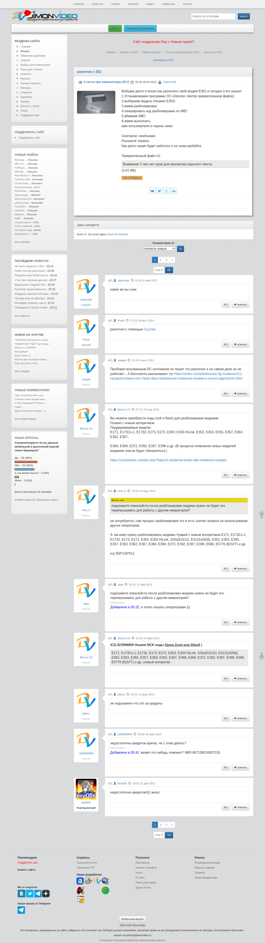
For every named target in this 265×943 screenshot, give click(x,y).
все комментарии (25, 418)
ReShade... (20, 160)
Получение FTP (86, 867)
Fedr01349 (169, 82)
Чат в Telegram (132, 177)
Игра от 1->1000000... (26, 347)
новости (41, 261)
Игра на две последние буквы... (31, 359)
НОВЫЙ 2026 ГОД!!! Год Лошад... (32, 344)
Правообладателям (206, 877)
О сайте (140, 877)
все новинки (22, 241)
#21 (110, 280)
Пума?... (19, 407)
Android (133, 4)
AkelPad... (20, 214)
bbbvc (86, 713)
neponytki (86, 299)
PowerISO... (21, 206)
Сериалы (26, 92)
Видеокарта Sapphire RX (30, 284)
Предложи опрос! (47, 499)
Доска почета (143, 887)
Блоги (139, 872)
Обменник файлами (33, 55)
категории (159, 60)
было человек (118, 234)
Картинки (26, 97)
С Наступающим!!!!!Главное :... (31, 403)
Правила (200, 872)
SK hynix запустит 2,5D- (29, 266)
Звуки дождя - (22, 195)
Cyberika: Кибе (22, 179)
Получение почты (87, 862)
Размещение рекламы (207, 862)
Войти (115, 28)
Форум (187, 4)
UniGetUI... (20, 210)
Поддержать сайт (29, 132)
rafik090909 (86, 753)
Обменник (168, 4)
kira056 (86, 802)
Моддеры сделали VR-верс (32, 293)
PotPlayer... (20, 168)
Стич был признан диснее (31, 280)
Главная (79, 4)
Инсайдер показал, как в (30, 302)
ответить (240, 304)
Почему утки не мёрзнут (30, 298)
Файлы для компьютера (35, 64)
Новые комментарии (32, 390)
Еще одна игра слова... (27, 363)
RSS (171, 60)
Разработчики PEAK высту (31, 275)
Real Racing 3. (22, 175)
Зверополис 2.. (22, 234)
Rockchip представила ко (30, 289)
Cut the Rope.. (22, 183)
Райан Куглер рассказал (30, 270)
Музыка (25, 78)
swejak (86, 379)
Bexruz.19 (86, 428)
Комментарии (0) (25, 499)
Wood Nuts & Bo (23, 199)
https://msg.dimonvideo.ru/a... (30, 395)
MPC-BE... (20, 171)
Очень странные (23, 226)
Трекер (115, 4)
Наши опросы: (27, 437)
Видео (150, 4)
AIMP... (18, 218)
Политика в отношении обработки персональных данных (132, 940)
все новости (22, 315)
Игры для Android (31, 69)
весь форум (22, 371)
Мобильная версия (132, 919)
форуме (37, 334)
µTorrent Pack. (22, 203)
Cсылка (150, 329)
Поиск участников (146, 882)
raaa (86, 603)
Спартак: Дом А (23, 222)
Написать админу (205, 867)
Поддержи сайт (30, 115)
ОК (169, 270)
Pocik (86, 339)
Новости (97, 4)
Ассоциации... (22, 351)
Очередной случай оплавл (31, 307)
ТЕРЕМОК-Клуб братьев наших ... (33, 340)
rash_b (86, 510)
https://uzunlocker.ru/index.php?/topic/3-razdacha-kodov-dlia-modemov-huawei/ (168, 460)
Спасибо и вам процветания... (31, 399)
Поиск (24, 110)
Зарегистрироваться (140, 28)
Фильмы (25, 87)
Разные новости (30, 83)
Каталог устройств (146, 867)
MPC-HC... (20, 164)
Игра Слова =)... (23, 355)
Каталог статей (29, 106)
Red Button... (21, 191)
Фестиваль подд (23, 230)
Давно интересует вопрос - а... (31, 411)
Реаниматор (143, 862)
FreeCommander (24, 187)
